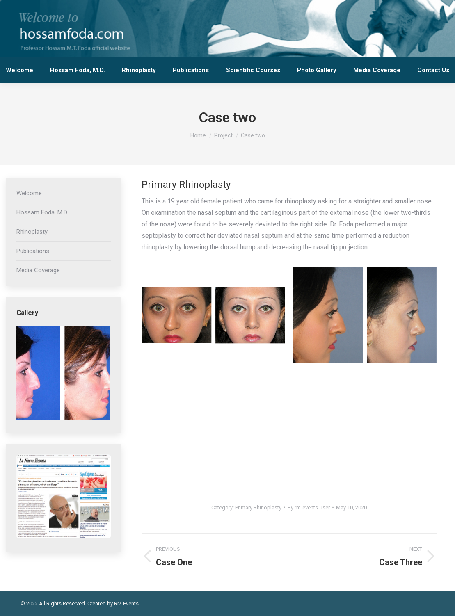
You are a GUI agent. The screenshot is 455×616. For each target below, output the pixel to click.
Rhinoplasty (32, 231)
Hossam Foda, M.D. (42, 212)
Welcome (29, 193)
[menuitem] (19, 70)
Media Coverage (38, 270)
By (309, 507)
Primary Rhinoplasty (258, 507)
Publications (32, 251)
